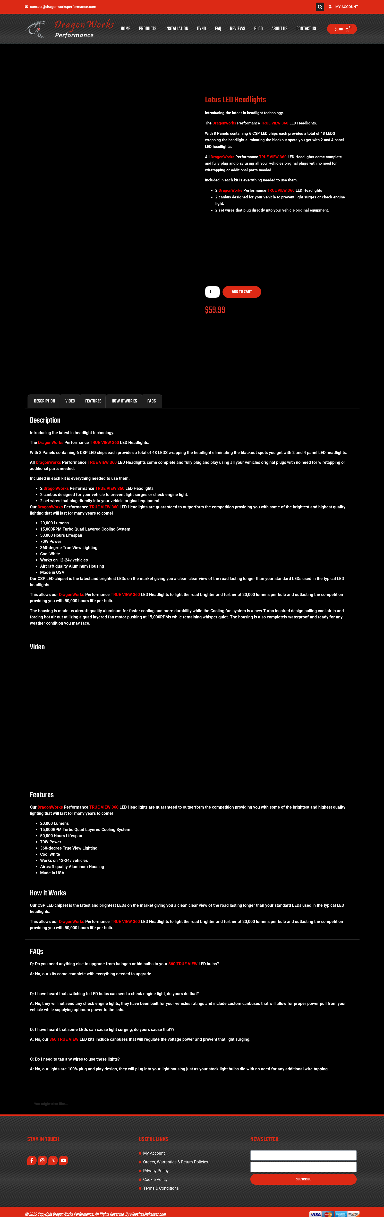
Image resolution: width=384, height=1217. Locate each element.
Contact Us (306, 29)
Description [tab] (44, 396)
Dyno (201, 29)
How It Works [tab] (124, 396)
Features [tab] (93, 396)
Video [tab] (70, 396)
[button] (320, 7)
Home (125, 29)
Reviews (237, 29)
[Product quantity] (212, 292)
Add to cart (242, 292)
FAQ (218, 29)
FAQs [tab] (151, 396)
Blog (258, 29)
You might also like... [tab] (51, 1099)
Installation (176, 29)
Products (147, 29)
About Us (279, 29)
